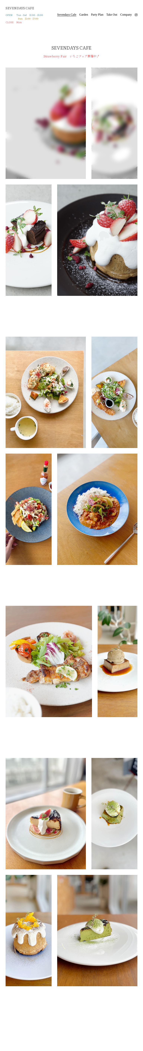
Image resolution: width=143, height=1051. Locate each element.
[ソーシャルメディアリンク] (136, 14)
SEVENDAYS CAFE (20, 8)
